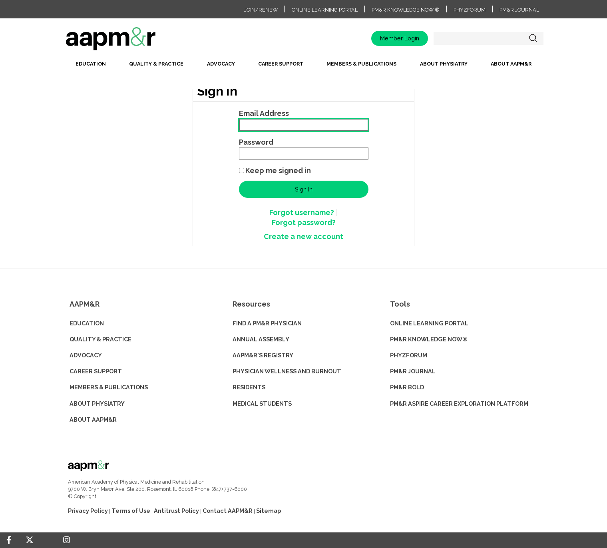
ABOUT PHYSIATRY (97, 403)
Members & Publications (361, 64)
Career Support (280, 64)
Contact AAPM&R (228, 510)
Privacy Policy (88, 510)
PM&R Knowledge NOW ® (406, 10)
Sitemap (268, 510)
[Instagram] (66, 540)
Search (533, 38)
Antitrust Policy (176, 510)
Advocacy (221, 64)
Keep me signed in (278, 170)
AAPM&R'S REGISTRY (263, 355)
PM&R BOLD (407, 387)
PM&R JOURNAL (413, 371)
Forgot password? (304, 222)
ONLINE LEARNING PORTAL (429, 323)
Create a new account (303, 236)
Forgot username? (301, 212)
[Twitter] (30, 540)
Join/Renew (261, 10)
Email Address (264, 113)
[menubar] (303, 66)
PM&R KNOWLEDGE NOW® (429, 339)
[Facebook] (8, 540)
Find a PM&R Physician (267, 323)
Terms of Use (130, 510)
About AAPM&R (511, 64)
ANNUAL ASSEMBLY (261, 339)
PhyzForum (470, 10)
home (136, 41)
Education (91, 64)
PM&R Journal (519, 10)
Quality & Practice (156, 64)
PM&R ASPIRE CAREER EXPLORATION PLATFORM (459, 403)
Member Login (399, 38)
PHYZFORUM (408, 355)
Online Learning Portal (325, 10)
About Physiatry (444, 64)
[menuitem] (90, 66)
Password (256, 142)
